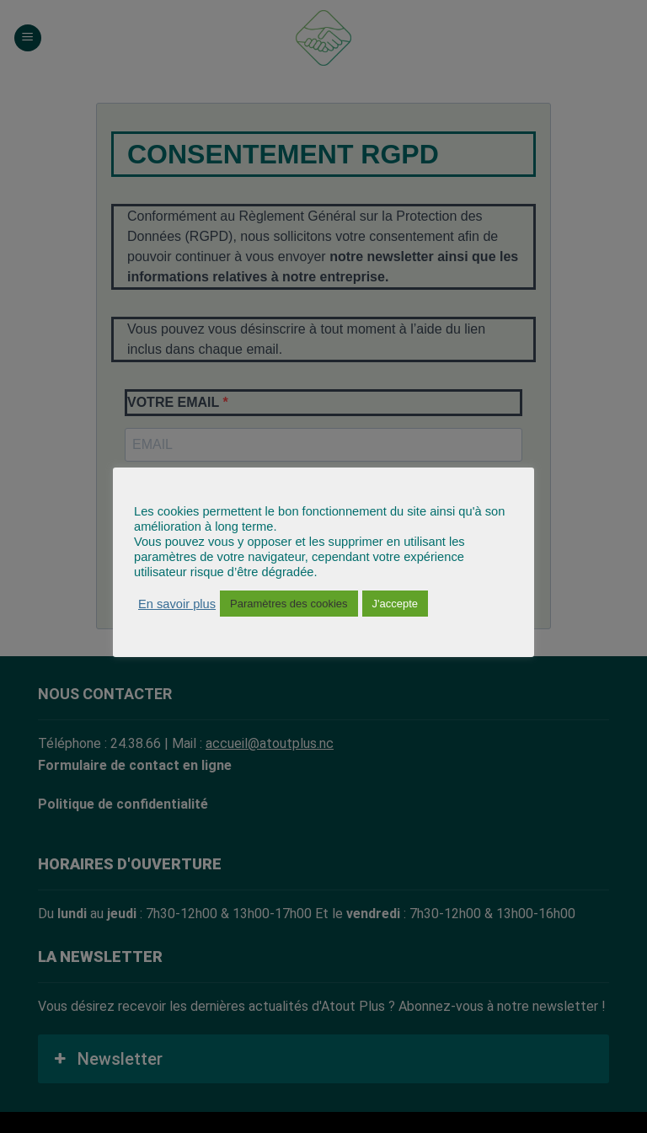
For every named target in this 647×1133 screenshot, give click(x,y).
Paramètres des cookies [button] (288, 603)
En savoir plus (177, 604)
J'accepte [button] (395, 603)
